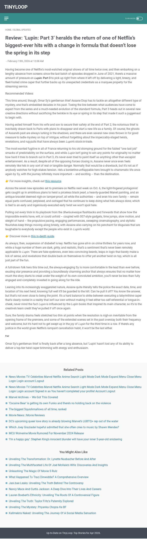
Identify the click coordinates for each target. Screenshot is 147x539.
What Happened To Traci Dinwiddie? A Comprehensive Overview (49, 476)
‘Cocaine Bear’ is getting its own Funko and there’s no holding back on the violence (60, 402)
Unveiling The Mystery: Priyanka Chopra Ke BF (37, 506)
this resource (53, 178)
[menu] (9, 15)
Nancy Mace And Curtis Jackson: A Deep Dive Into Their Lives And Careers (55, 488)
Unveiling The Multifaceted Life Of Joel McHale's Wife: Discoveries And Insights (58, 464)
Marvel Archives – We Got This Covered (33, 396)
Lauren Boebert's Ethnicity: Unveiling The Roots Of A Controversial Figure (54, 494)
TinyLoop (17, 5)
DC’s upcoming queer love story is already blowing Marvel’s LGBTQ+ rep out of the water (63, 420)
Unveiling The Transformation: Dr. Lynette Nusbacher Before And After (52, 458)
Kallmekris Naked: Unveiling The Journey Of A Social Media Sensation (52, 512)
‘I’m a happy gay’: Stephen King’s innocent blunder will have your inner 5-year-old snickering (65, 438)
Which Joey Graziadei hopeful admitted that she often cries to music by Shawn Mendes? (64, 426)
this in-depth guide (42, 233)
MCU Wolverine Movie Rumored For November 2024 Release (46, 432)
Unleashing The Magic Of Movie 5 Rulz (33, 470)
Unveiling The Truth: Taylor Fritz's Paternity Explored (41, 500)
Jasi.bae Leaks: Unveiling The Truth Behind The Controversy (46, 482)
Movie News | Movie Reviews (27, 414)
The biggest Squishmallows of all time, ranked (37, 408)
